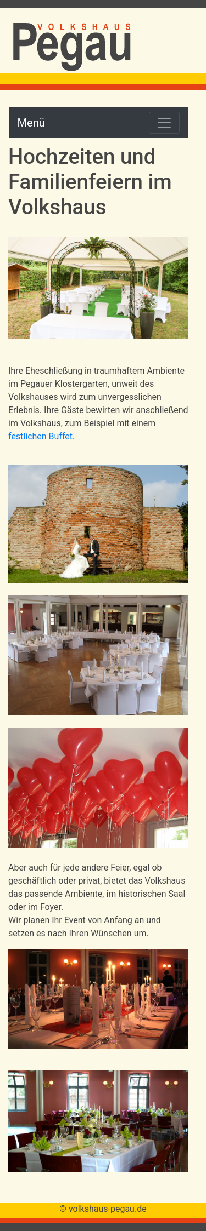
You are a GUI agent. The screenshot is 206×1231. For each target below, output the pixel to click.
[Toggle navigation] (164, 123)
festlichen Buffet (40, 436)
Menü (31, 122)
